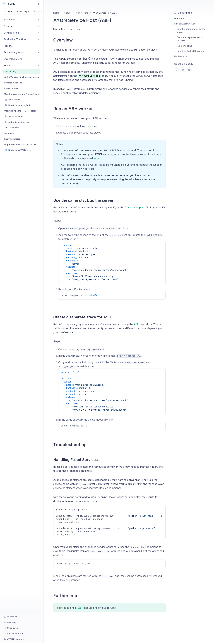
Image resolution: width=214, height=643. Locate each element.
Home (56, 12)
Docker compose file (137, 207)
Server (67, 12)
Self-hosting (82, 13)
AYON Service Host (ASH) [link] (105, 13)
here (158, 154)
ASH (136, 326)
